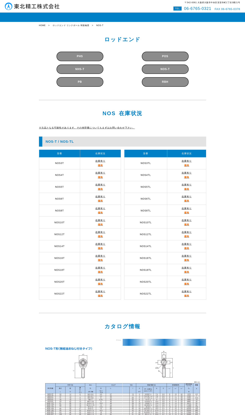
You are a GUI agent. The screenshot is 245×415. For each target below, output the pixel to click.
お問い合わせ (168, 15)
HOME (45, 15)
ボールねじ (90, 15)
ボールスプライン (112, 15)
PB (80, 79)
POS (165, 53)
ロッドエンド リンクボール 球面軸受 (71, 22)
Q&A (184, 15)
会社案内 (151, 15)
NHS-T (79, 66)
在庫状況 (59, 15)
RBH (165, 79)
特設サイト (197, 15)
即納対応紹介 (134, 15)
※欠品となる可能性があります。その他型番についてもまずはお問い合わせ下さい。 (87, 124)
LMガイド (74, 15)
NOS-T (165, 66)
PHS (80, 53)
